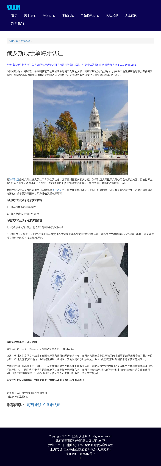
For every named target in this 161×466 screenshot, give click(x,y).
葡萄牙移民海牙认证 (43, 405)
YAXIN (13, 7)
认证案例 (25, 40)
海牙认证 (13, 40)
